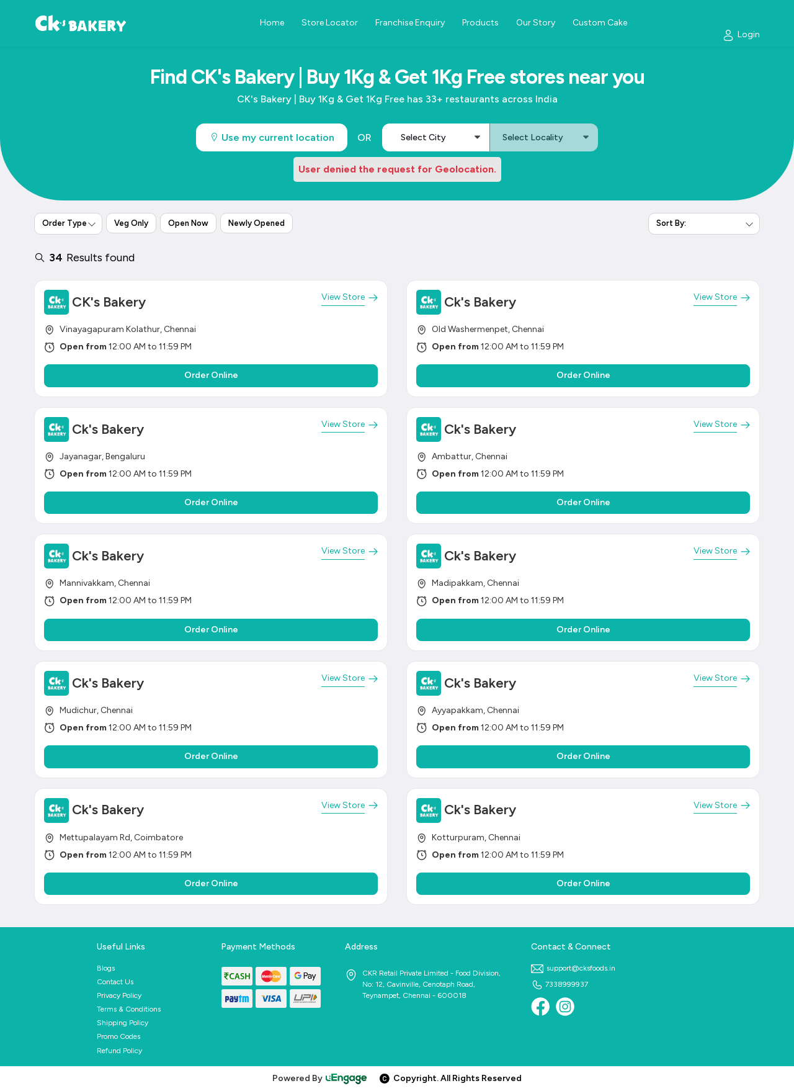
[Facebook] (540, 1006)
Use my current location (271, 137)
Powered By (320, 1078)
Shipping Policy (122, 1022)
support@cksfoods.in (573, 968)
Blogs (106, 968)
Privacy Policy (119, 995)
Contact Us (115, 981)
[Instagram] (565, 1006)
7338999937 (559, 984)
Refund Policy (119, 1050)
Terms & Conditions (129, 1009)
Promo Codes (118, 1036)
